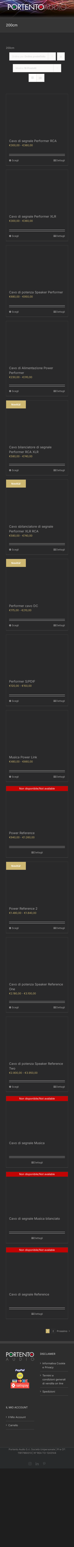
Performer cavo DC (23, 606)
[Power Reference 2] (37, 882)
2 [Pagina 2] (53, 1331)
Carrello (13, 1425)
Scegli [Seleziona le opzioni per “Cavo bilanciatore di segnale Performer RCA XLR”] (15, 470)
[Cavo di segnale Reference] (37, 1268)
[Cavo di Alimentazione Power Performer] (37, 342)
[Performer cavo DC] (37, 579)
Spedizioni (48, 1391)
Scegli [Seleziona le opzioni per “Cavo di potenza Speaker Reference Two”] (15, 1086)
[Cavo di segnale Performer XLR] (37, 190)
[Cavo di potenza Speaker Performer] (37, 266)
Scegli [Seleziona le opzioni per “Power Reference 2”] (15, 928)
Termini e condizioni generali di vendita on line (54, 1379)
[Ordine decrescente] (61, 56)
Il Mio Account (17, 1417)
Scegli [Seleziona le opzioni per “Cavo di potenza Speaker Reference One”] (15, 1007)
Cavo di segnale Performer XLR (32, 216)
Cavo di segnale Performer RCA (33, 141)
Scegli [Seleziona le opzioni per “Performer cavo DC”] (15, 625)
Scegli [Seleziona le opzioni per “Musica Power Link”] (15, 776)
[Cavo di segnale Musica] (37, 1117)
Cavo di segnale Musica (27, 1143)
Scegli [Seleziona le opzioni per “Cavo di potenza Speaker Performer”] (15, 311)
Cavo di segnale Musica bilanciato (34, 1219)
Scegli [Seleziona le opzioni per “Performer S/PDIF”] (15, 700)
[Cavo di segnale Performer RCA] (37, 114)
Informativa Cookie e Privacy (53, 1365)
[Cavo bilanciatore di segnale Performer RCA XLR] (37, 421)
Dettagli (60, 160)
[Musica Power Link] (37, 731)
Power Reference (22, 833)
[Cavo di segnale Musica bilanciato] (37, 1192)
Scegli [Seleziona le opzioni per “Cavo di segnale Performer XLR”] (15, 235)
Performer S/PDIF (22, 681)
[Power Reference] (37, 807)
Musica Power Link (23, 757)
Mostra (26, 68)
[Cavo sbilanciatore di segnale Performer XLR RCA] (37, 500)
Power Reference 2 (23, 908)
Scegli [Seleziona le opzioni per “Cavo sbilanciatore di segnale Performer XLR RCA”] (15, 549)
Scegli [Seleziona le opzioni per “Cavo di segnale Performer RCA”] (15, 160)
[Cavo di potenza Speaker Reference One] (37, 958)
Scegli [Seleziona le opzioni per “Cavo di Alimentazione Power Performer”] (15, 391)
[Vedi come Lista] (40, 78)
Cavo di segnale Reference (29, 1294)
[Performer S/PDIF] (37, 655)
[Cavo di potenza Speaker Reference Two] (37, 1037)
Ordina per (28, 56)
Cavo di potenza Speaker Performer (36, 292)
